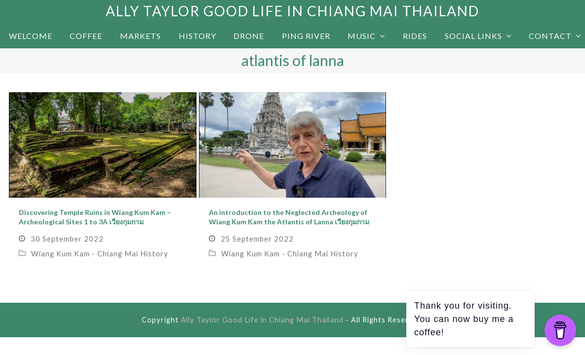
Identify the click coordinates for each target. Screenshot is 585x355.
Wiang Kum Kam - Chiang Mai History (99, 253)
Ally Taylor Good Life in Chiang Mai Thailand (292, 10)
